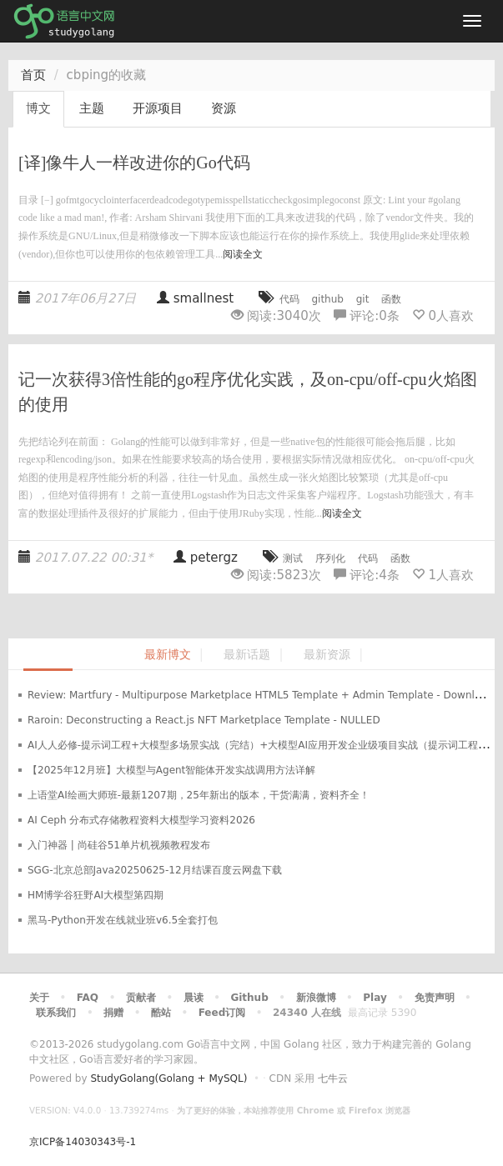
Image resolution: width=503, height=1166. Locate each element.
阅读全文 (243, 254)
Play (374, 997)
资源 (223, 108)
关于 (39, 997)
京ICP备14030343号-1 (82, 1142)
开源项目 (158, 108)
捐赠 (113, 1012)
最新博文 (167, 654)
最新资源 (327, 654)
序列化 (330, 558)
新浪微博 (316, 997)
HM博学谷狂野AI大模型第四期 (95, 895)
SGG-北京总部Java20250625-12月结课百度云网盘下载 (155, 870)
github (327, 299)
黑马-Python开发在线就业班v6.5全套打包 (123, 920)
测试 (293, 558)
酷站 (161, 1012)
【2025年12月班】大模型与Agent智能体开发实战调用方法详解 (171, 770)
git (363, 299)
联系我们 (56, 1012)
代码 (289, 299)
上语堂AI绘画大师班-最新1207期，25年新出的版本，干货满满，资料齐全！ (199, 795)
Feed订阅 (222, 1012)
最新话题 (247, 654)
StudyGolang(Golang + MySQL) (168, 1078)
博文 (38, 108)
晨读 (194, 997)
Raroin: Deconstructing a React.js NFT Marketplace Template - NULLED (204, 720)
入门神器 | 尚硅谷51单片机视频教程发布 (119, 845)
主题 (91, 108)
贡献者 (141, 997)
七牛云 (333, 1078)
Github (249, 997)
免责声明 (435, 997)
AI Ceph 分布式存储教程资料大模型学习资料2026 (141, 820)
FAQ (87, 997)
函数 (391, 299)
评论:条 (369, 315)
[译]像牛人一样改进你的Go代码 (134, 162)
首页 (33, 75)
